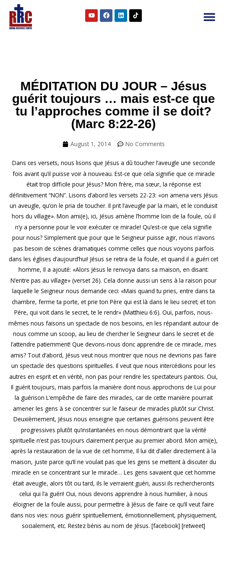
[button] (209, 17)
